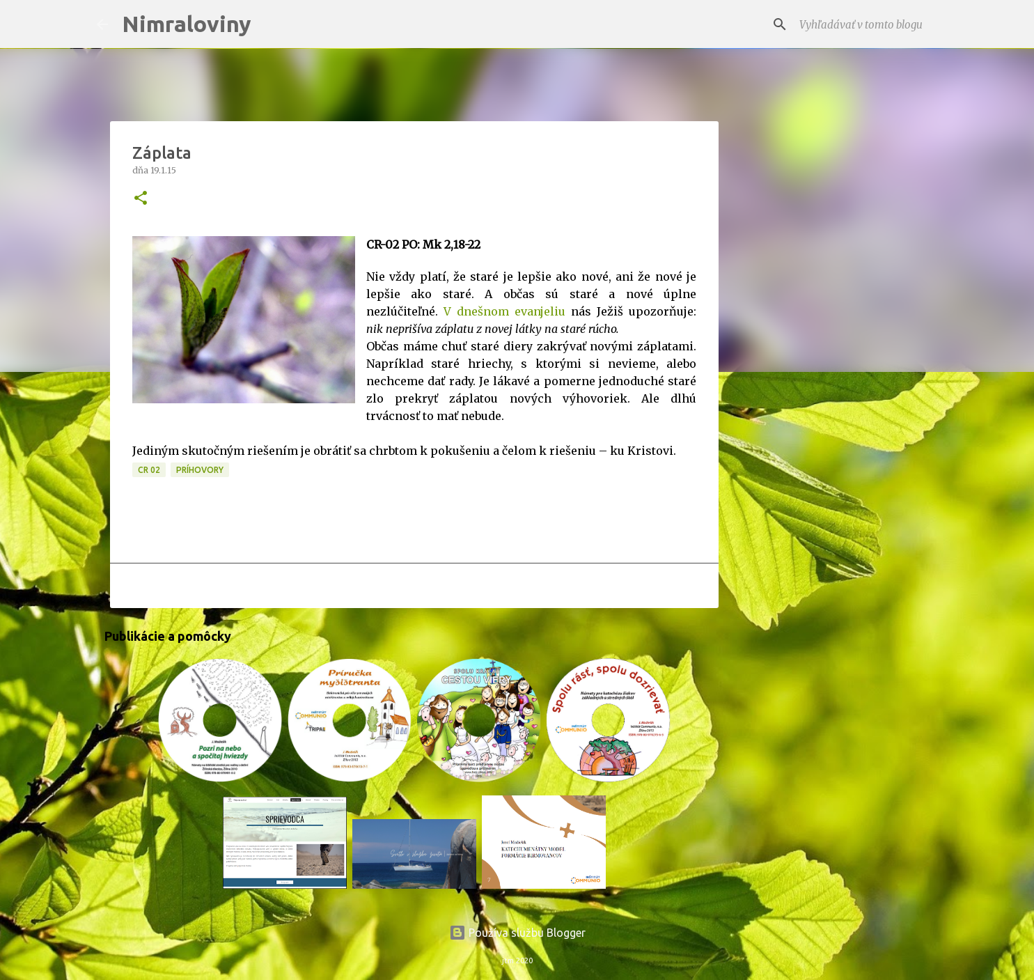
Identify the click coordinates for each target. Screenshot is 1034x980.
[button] (140, 198)
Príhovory (200, 469)
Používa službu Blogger (517, 932)
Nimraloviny (186, 23)
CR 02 (149, 469)
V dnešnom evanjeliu (504, 311)
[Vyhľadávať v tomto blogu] (867, 24)
